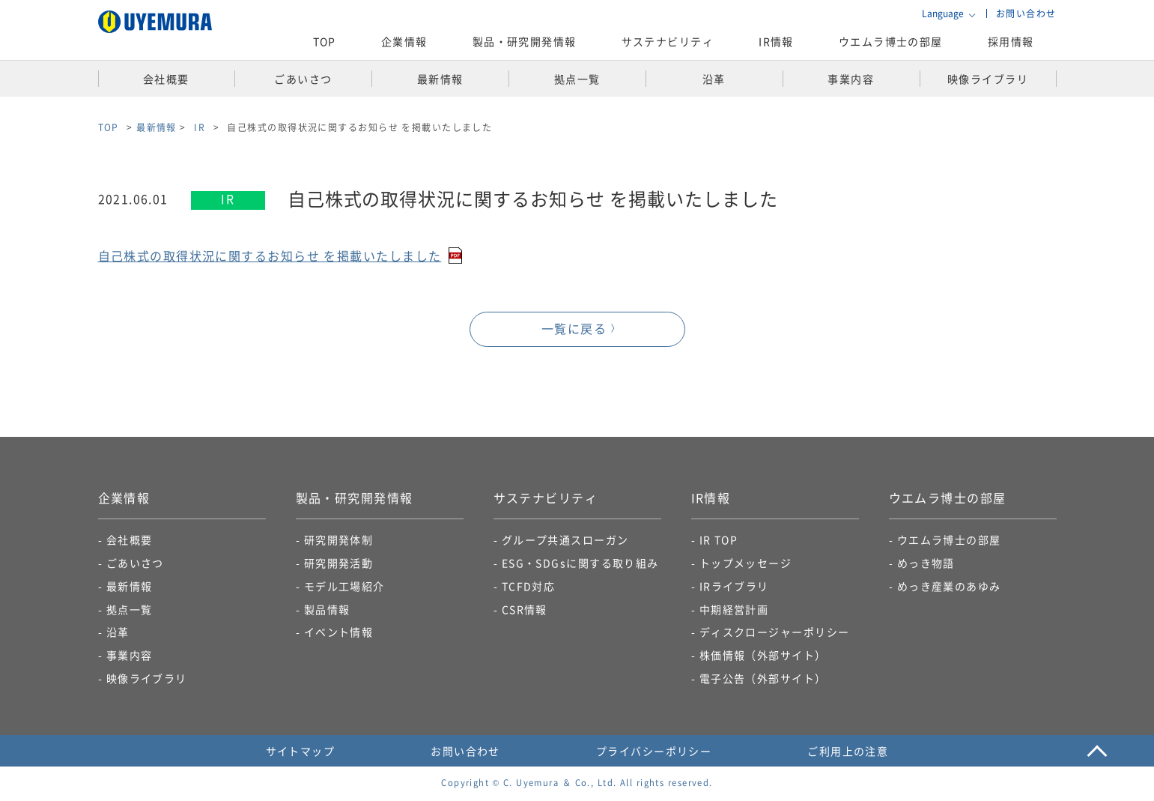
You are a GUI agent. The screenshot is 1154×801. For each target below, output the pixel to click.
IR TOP (718, 541)
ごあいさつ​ (135, 563)
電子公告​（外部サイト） (763, 678)
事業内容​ (129, 656)
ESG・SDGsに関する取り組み (580, 563)
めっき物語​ (926, 563)
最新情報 (156, 127)
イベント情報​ (339, 633)
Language (943, 13)
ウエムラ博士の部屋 (891, 41)
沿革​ (118, 633)
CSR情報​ (524, 609)
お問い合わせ (1026, 13)
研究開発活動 (339, 563)
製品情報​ (327, 609)
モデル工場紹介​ (344, 586)
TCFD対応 (529, 586)
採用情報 (1011, 41)
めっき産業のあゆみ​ (949, 586)
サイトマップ (300, 752)
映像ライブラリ (146, 678)
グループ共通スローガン (565, 541)
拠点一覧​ (129, 609)
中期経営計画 (734, 609)
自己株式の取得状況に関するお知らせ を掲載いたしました (270, 256)
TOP (324, 41)
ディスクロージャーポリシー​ (774, 633)
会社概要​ (129, 541)
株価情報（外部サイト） (763, 656)
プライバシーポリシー (653, 752)
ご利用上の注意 (847, 752)
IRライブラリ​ (734, 586)
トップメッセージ (745, 563)
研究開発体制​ (339, 541)
